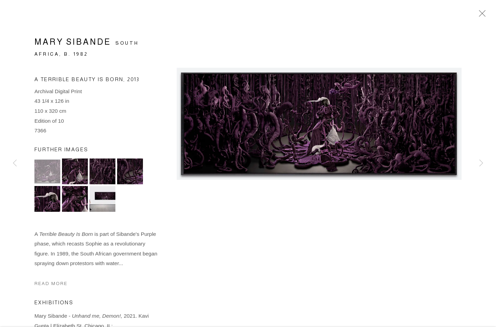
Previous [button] (15, 163)
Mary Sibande (72, 43)
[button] (47, 172)
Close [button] (480, 15)
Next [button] (481, 163)
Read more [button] (51, 284)
